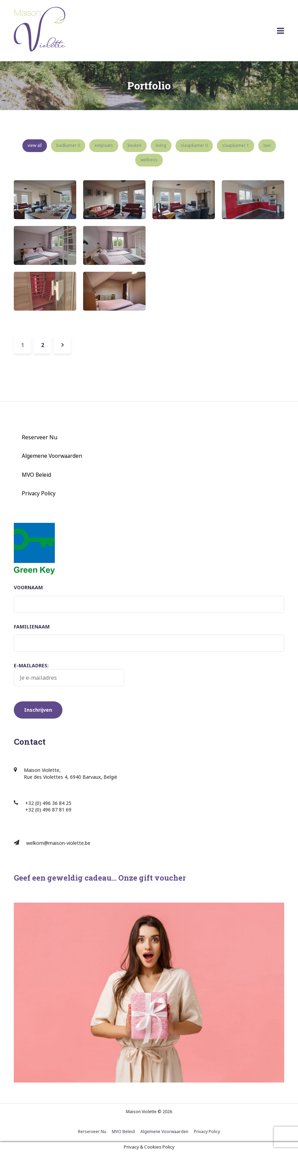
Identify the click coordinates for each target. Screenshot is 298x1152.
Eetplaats (104, 145)
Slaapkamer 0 (194, 145)
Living (161, 145)
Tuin (267, 145)
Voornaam (28, 587)
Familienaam (32, 626)
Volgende (62, 345)
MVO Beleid (36, 474)
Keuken (134, 145)
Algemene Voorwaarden (52, 456)
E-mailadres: (69, 674)
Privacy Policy (39, 493)
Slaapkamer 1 (235, 145)
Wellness (149, 160)
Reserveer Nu (39, 437)
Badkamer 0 (68, 145)
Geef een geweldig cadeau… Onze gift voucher (100, 878)
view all (35, 145)
